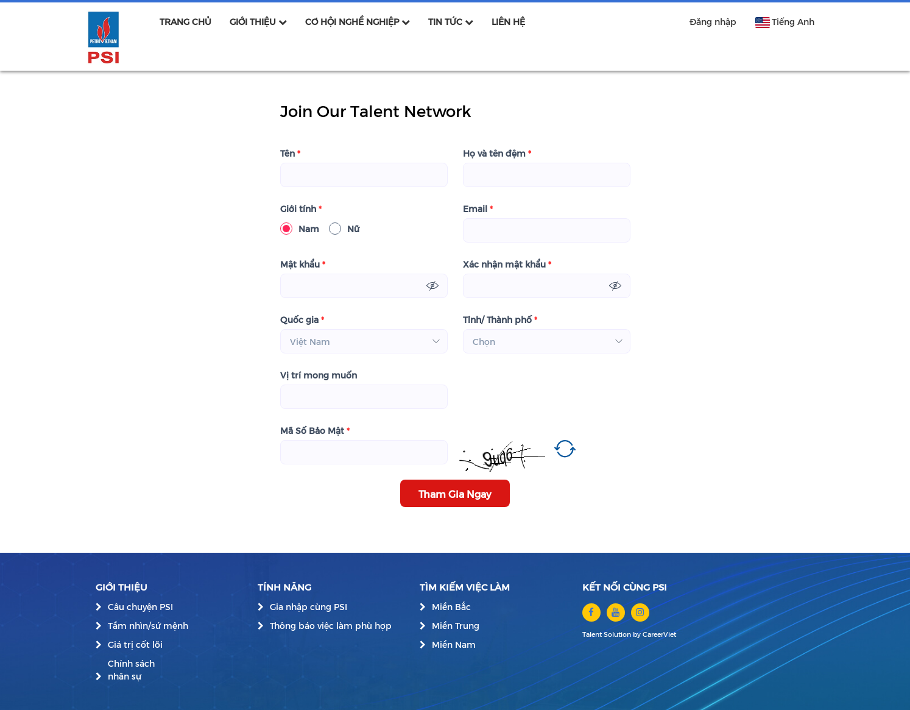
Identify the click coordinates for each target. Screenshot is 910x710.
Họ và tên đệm (497, 153)
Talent (593, 634)
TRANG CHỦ (185, 21)
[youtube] (616, 612)
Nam (299, 228)
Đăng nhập (713, 21)
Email (478, 208)
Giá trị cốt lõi (135, 644)
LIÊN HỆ (508, 21)
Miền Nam (454, 644)
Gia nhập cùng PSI (308, 606)
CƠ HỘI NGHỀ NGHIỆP (357, 21)
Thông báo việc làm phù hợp (331, 625)
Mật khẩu (302, 264)
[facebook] (591, 612)
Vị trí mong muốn (318, 375)
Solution (618, 634)
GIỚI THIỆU (258, 21)
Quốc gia (302, 319)
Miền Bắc (451, 606)
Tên (290, 153)
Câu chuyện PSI (140, 606)
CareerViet (659, 634)
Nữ (344, 228)
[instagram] (640, 612)
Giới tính (301, 208)
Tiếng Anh (784, 22)
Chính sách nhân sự (131, 670)
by (638, 634)
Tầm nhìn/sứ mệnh (148, 625)
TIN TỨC (450, 21)
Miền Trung (455, 625)
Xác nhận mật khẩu (507, 264)
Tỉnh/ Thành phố (500, 319)
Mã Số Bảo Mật (315, 430)
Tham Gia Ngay (455, 493)
